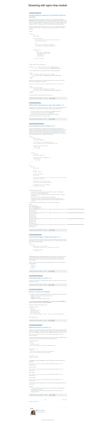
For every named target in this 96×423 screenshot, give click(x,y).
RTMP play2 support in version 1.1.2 (40, 278)
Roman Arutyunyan (41, 410)
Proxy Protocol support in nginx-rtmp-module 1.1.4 (44, 237)
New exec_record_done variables (39, 292)
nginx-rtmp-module (46, 115)
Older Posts (65, 399)
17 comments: (45, 98)
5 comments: (45, 284)
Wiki (30, 317)
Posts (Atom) (36, 401)
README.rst (42, 95)
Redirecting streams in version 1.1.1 (40, 327)
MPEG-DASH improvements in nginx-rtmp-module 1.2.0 (46, 105)
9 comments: (45, 271)
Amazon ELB (33, 266)
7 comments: (45, 320)
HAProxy (32, 265)
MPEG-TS (46, 21)
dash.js (34, 81)
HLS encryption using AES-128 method (53, 128)
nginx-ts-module (49, 19)
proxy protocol (47, 239)
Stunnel (32, 268)
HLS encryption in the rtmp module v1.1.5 (42, 126)
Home (46, 399)
